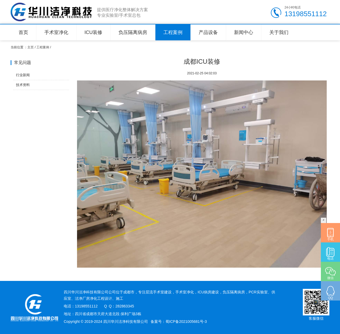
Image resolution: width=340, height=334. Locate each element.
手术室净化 (56, 32)
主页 (30, 47)
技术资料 (23, 85)
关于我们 (278, 32)
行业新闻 (23, 75)
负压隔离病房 (132, 32)
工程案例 (172, 32)
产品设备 (208, 32)
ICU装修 (93, 32)
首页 (23, 32)
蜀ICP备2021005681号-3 (186, 321)
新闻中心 (243, 32)
